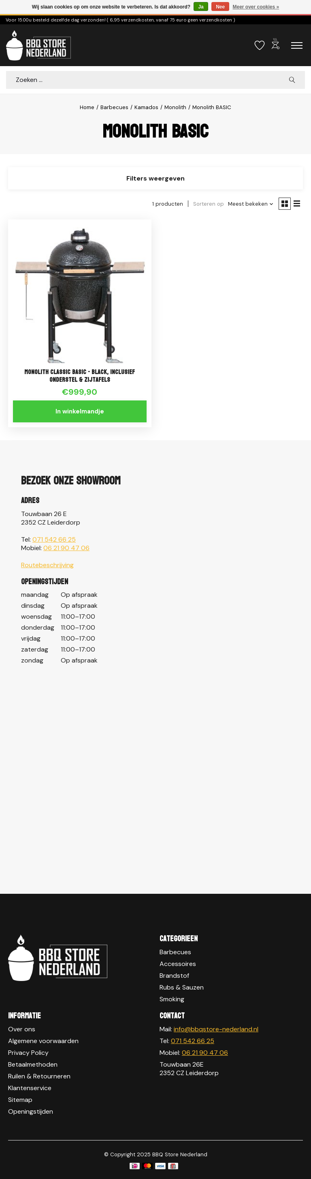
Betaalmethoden (33, 1064)
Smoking (172, 999)
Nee (220, 7)
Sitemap (20, 1099)
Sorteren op (208, 203)
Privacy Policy (28, 1052)
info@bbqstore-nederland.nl (216, 1029)
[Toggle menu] (297, 45)
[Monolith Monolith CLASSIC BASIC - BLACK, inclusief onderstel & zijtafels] (79, 291)
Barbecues (114, 107)
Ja (200, 7)
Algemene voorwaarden (43, 1041)
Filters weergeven (155, 178)
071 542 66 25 (54, 539)
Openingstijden (30, 1111)
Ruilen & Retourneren (39, 1076)
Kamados (146, 107)
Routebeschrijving (47, 565)
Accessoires (178, 964)
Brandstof (174, 975)
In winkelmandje (79, 411)
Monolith (175, 107)
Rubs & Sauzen (182, 987)
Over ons (21, 1029)
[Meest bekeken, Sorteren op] (251, 203)
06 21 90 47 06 (66, 548)
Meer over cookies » (256, 7)
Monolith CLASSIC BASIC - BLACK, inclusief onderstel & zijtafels (79, 375)
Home (87, 107)
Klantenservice (29, 1088)
